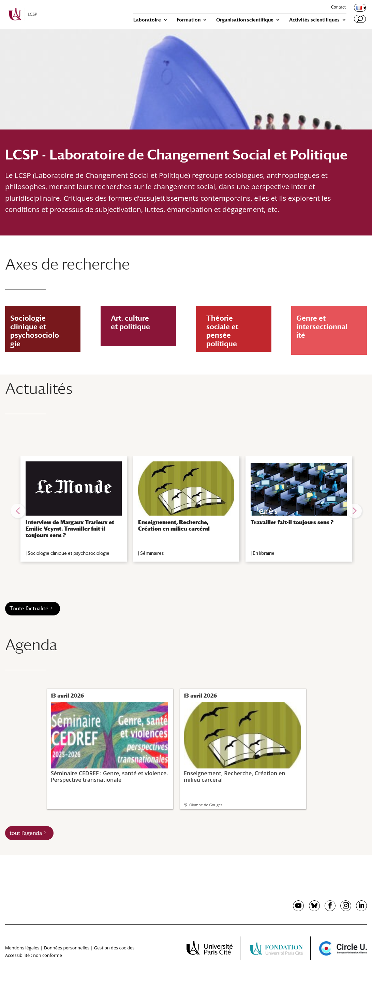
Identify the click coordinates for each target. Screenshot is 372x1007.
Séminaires (152, 553)
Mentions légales (22, 948)
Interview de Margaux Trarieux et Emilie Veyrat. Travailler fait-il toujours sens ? (70, 528)
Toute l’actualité (29, 608)
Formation (188, 19)
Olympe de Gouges (205, 804)
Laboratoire (147, 19)
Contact (338, 7)
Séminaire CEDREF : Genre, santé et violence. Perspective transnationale (109, 742)
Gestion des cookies (114, 948)
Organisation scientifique (244, 19)
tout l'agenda (26, 833)
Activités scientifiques (314, 19)
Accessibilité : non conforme (33, 955)
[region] (186, 511)
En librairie (263, 553)
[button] (18, 511)
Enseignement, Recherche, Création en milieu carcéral (174, 525)
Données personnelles (66, 948)
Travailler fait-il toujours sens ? (292, 522)
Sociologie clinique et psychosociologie (68, 553)
